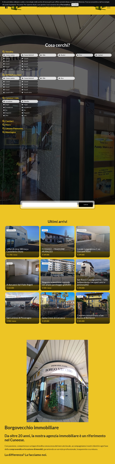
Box (80, 55)
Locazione (9, 101)
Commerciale (12, 98)
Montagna (10, 132)
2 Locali (7, 61)
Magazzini (8, 113)
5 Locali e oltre (9, 69)
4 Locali (7, 66)
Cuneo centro (10, 55)
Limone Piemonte (14, 128)
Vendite (9, 51)
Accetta (75, 5)
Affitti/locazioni (13, 75)
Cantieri (100, 55)
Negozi (7, 104)
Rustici (63, 55)
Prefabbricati (9, 107)
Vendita (26, 101)
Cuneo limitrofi (29, 55)
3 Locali (7, 64)
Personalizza (65, 5)
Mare (8, 124)
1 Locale (7, 58)
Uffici (6, 115)
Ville (43, 55)
